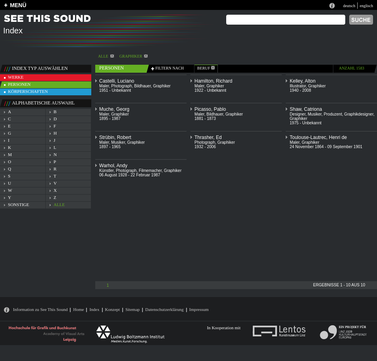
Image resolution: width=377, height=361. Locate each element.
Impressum (199, 309)
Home (78, 309)
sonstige (18, 204)
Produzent (333, 114)
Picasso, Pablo (210, 109)
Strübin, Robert (115, 137)
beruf (206, 68)
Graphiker (133, 56)
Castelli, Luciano (116, 81)
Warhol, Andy (113, 165)
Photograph (121, 86)
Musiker (314, 114)
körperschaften (28, 91)
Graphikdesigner (358, 114)
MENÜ (18, 5)
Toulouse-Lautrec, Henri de (318, 137)
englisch (366, 6)
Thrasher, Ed (208, 137)
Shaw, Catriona (306, 109)
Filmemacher (150, 170)
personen (19, 84)
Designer (298, 114)
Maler (104, 86)
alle (106, 56)
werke (15, 77)
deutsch (349, 6)
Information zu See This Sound (40, 309)
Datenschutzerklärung (164, 309)
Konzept (112, 309)
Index (94, 309)
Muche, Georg (114, 109)
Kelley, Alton (302, 81)
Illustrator (298, 86)
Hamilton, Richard (213, 81)
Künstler (106, 170)
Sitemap (132, 309)
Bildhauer (142, 86)
